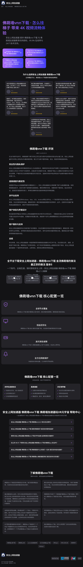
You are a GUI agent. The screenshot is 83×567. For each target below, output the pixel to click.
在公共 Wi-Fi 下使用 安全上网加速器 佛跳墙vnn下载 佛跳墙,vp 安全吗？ (34, 443)
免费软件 (73, 543)
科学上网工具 (64, 543)
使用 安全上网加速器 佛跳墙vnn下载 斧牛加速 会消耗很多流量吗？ (33, 436)
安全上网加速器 (9, 6)
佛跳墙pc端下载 (11, 543)
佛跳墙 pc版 (22, 543)
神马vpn (56, 543)
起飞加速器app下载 (45, 543)
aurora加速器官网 (32, 543)
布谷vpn (41, 546)
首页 (2, 6)
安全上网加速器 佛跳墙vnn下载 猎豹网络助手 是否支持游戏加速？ (32, 429)
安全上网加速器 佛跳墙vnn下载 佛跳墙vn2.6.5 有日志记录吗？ (31, 422)
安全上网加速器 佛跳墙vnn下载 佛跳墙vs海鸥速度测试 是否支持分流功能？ (35, 457)
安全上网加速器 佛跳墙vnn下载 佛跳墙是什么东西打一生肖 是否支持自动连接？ (37, 450)
